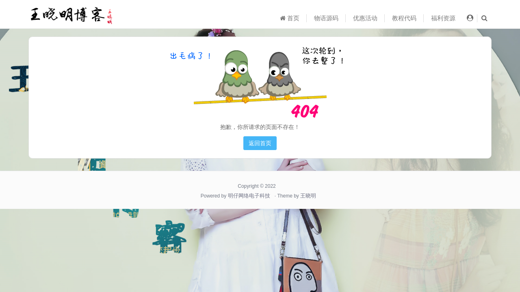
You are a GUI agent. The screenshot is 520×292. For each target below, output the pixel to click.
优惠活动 (365, 18)
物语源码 (326, 18)
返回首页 (260, 143)
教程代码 (404, 18)
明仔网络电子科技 (249, 196)
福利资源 (443, 18)
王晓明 (308, 196)
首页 (289, 18)
